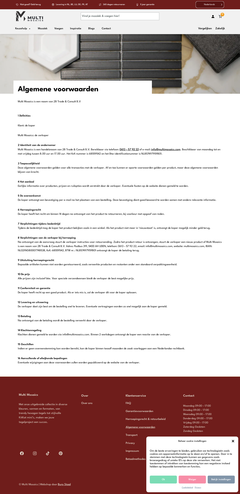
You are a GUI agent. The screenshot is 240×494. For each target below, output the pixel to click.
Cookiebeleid (187, 488)
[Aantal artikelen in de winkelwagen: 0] (220, 16)
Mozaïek (42, 28)
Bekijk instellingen (221, 479)
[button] (233, 441)
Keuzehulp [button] (23, 28)
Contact (106, 28)
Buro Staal (64, 484)
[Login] (213, 16)
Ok (163, 479)
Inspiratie (75, 28)
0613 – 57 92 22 (129, 149)
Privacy (198, 488)
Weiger (192, 479)
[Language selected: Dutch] (210, 4)
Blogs (91, 28)
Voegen (58, 28)
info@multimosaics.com (165, 149)
